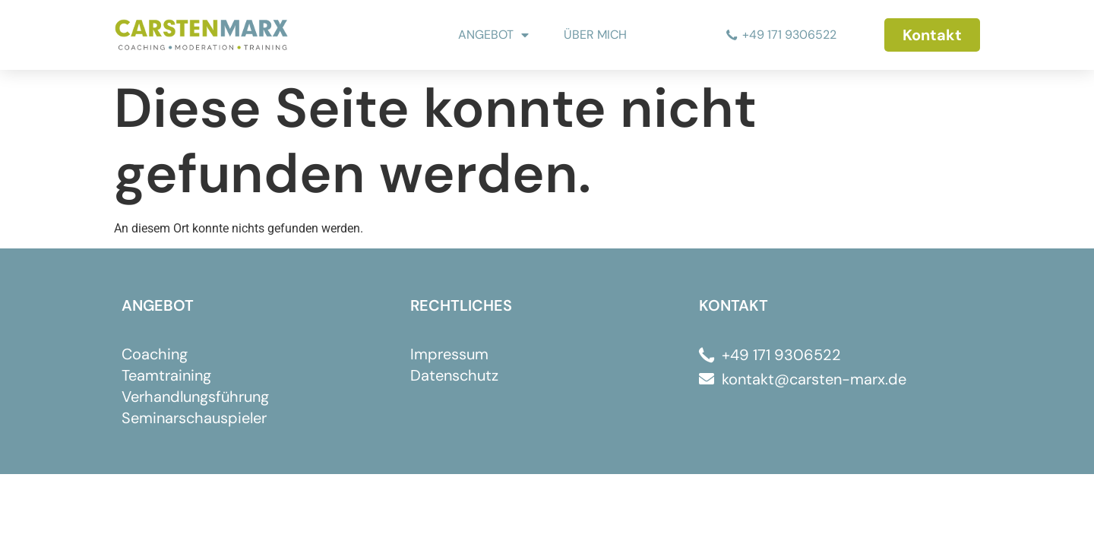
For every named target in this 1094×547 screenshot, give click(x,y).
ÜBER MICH (595, 35)
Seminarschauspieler (194, 418)
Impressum (449, 354)
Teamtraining (166, 375)
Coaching (155, 354)
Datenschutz (454, 375)
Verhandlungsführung (195, 396)
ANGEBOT (493, 35)
